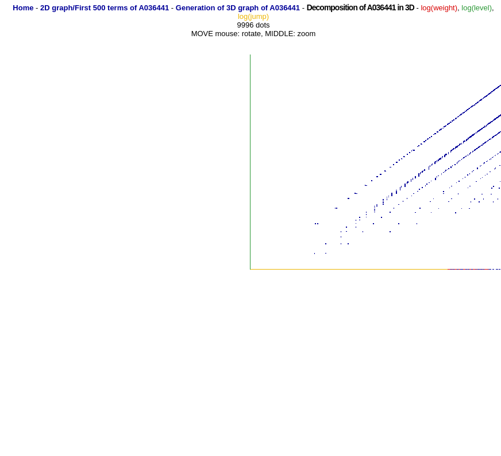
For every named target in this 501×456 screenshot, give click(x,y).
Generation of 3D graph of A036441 (238, 7)
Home (23, 7)
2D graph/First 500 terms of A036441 (104, 7)
